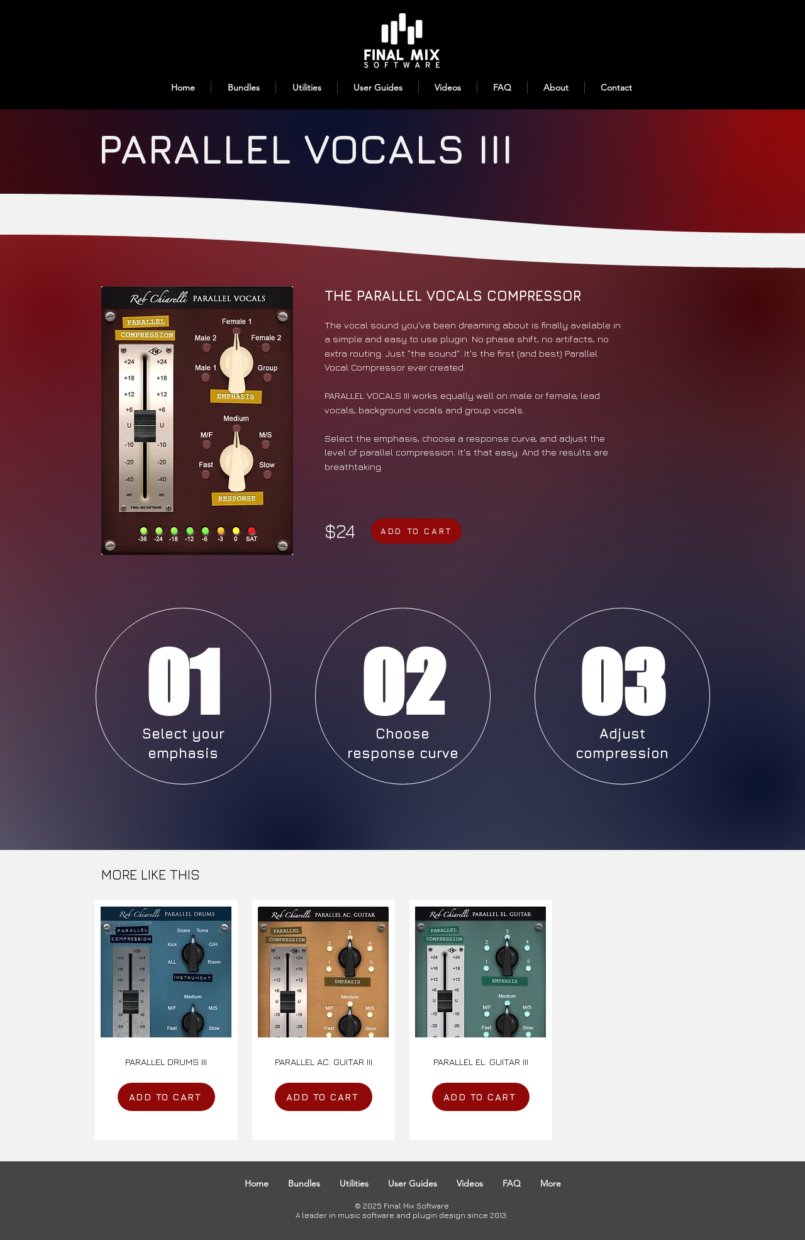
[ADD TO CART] (416, 531)
